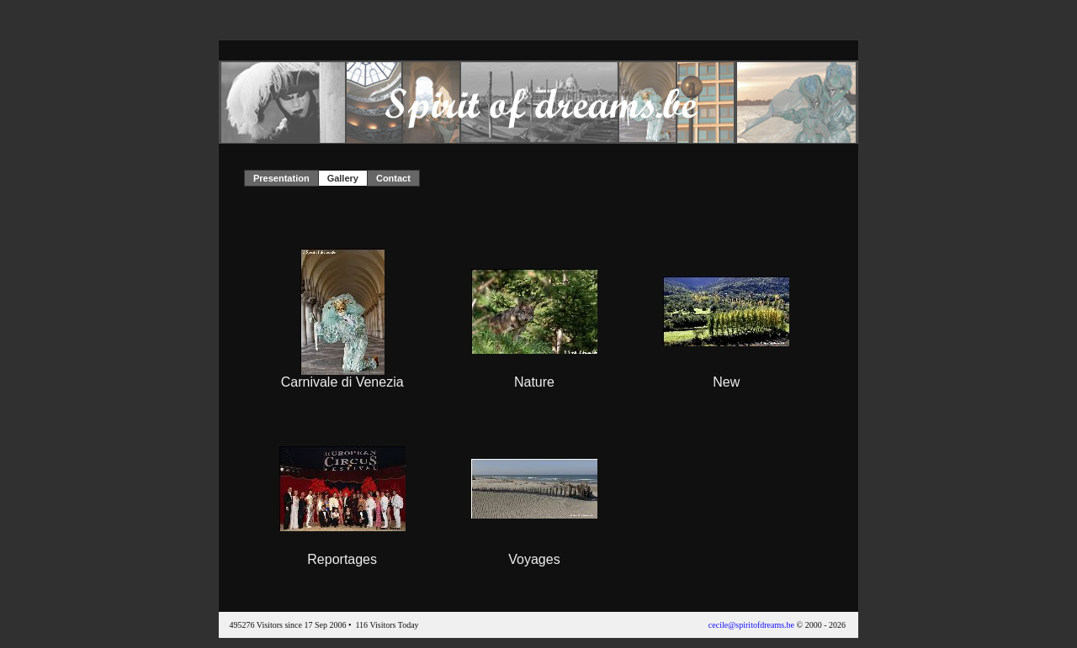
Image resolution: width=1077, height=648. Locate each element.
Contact (393, 178)
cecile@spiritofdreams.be (751, 625)
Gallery (342, 178)
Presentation (281, 178)
